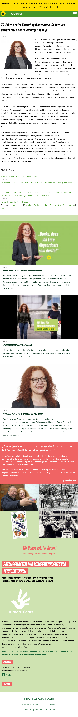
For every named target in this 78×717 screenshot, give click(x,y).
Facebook (9, 675)
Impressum (39, 710)
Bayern (50, 699)
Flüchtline (28, 205)
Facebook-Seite (14, 475)
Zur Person (26, 704)
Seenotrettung (69, 205)
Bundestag (39, 699)
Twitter (65, 472)
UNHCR (4, 208)
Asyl (14, 205)
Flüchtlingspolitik (41, 205)
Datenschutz (50, 710)
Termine (52, 704)
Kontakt (36, 704)
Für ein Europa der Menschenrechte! (16, 202)
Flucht (20, 205)
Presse (44, 704)
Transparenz (27, 710)
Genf (59, 205)
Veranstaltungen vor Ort (48, 472)
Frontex (53, 205)
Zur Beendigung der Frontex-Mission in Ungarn (20, 176)
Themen (27, 699)
